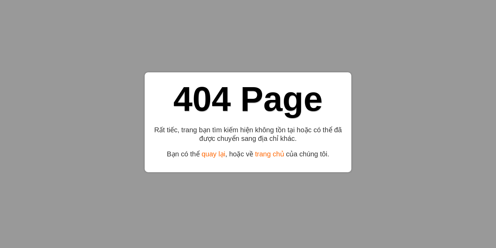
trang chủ (269, 154)
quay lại (213, 154)
